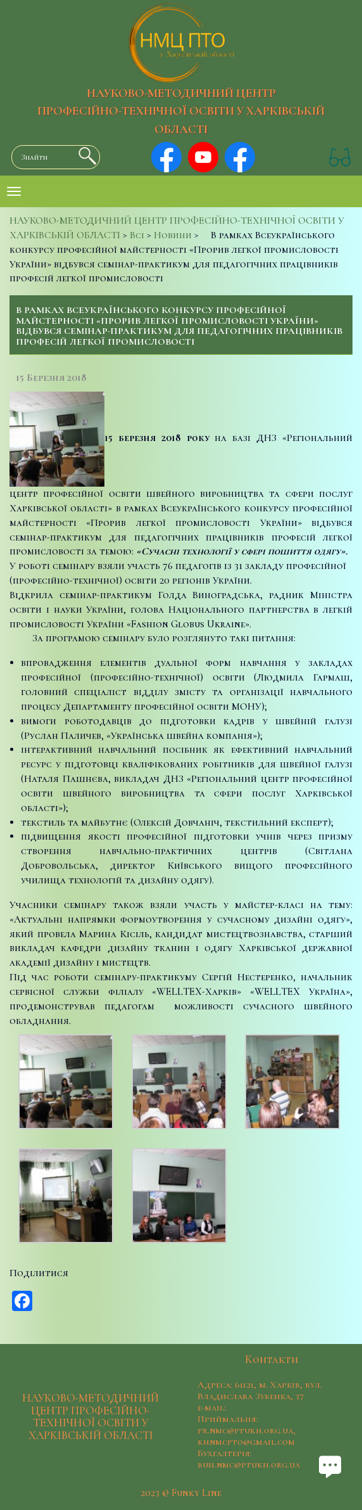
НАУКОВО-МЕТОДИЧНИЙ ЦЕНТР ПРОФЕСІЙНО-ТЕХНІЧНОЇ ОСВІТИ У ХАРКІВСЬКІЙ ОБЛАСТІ (181, 112)
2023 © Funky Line (181, 1493)
